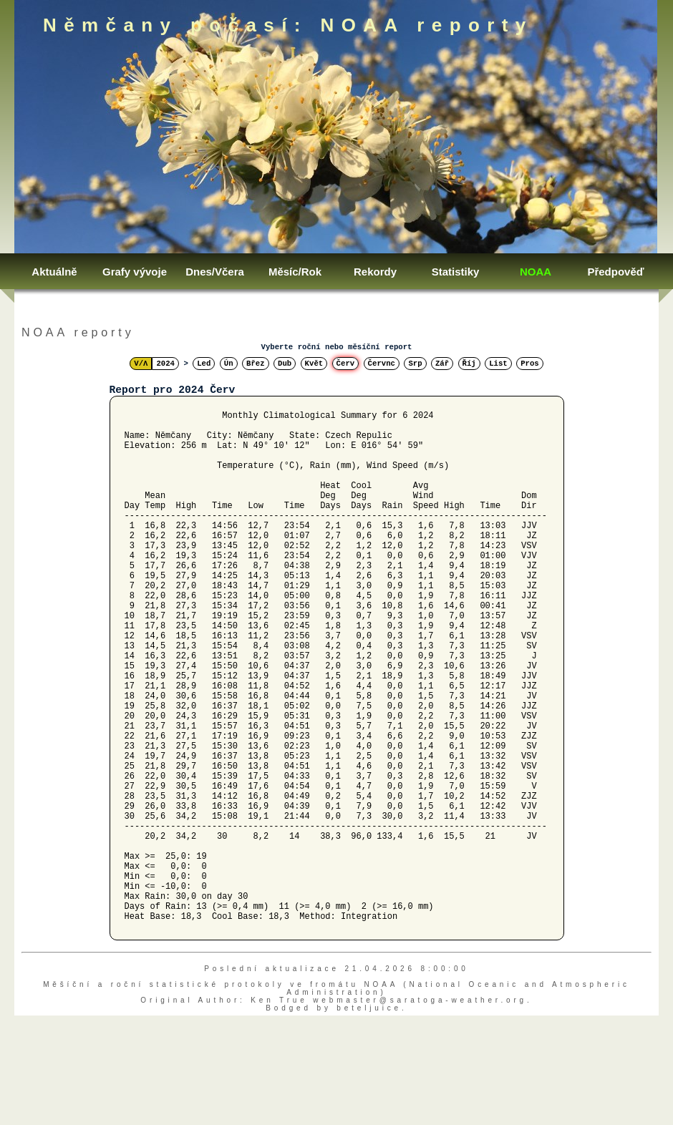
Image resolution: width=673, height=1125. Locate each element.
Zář (442, 363)
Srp (415, 363)
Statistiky (456, 272)
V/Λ (140, 363)
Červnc (381, 363)
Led (203, 363)
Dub (284, 363)
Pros (530, 363)
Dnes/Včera (214, 272)
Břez (255, 363)
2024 (165, 363)
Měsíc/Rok (294, 272)
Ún (228, 363)
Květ (314, 363)
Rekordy (375, 272)
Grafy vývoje (134, 272)
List (498, 363)
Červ (345, 363)
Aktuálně (54, 272)
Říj (469, 363)
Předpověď (615, 272)
